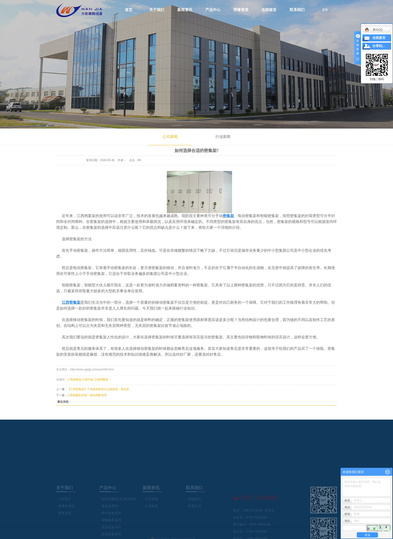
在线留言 (269, 10)
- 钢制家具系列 (110, 533)
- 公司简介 (63, 512)
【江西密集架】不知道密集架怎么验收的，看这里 (98, 389)
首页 (128, 10)
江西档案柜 (101, 379)
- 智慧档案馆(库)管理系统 (117, 512)
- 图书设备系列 (110, 526)
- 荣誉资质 (63, 526)
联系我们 (297, 10)
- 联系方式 (193, 519)
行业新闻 (222, 137)
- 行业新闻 (150, 519)
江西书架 (87, 379)
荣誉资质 (240, 10)
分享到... (378, 46)
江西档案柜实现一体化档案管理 (87, 395)
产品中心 (212, 10)
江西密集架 (74, 379)
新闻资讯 (184, 10)
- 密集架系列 (108, 519)
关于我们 (156, 10)
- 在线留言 (193, 512)
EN (325, 10)
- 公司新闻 (150, 512)
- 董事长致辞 (65, 519)
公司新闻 (170, 137)
